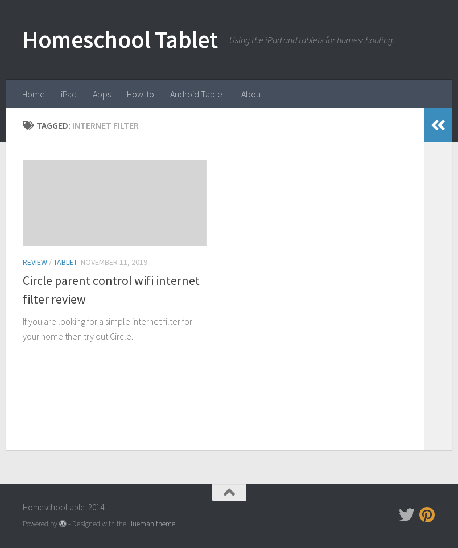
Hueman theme (151, 524)
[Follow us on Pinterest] (427, 515)
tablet (65, 262)
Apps (102, 94)
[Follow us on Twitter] (407, 515)
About (252, 94)
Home (33, 94)
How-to (140, 94)
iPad (69, 94)
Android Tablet (197, 94)
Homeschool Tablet (120, 39)
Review (35, 262)
